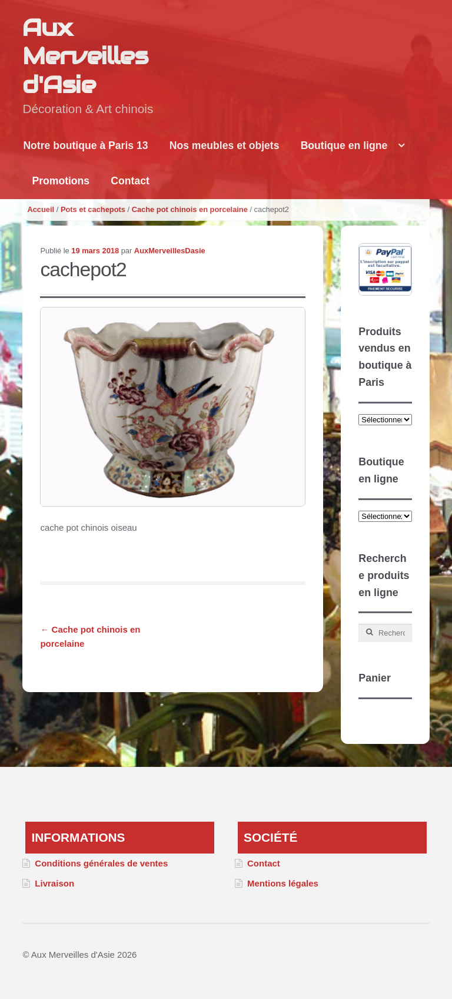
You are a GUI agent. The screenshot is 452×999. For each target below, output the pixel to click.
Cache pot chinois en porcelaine (190, 209)
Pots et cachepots (93, 209)
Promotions (60, 181)
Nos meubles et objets (225, 145)
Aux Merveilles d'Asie (85, 56)
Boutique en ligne (344, 145)
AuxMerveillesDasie (169, 250)
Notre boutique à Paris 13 (85, 145)
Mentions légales (282, 883)
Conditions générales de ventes (101, 863)
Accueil (40, 209)
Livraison (54, 883)
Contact (130, 181)
